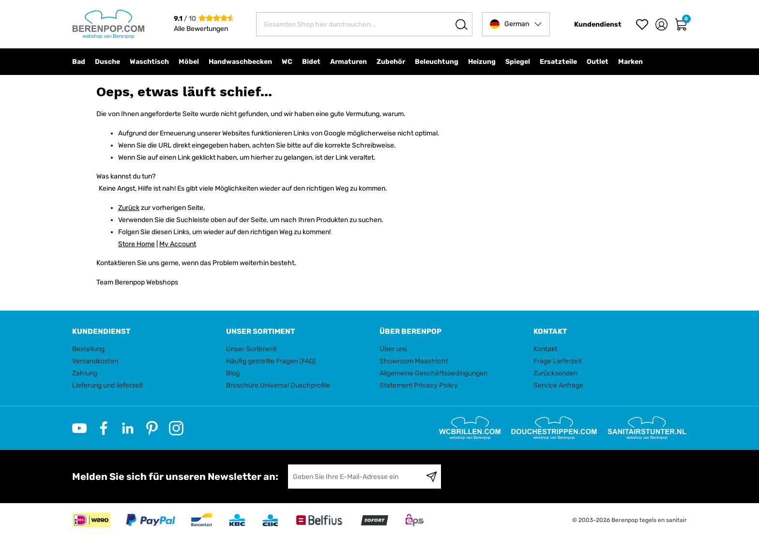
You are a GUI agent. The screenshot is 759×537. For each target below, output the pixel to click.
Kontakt (545, 349)
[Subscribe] (431, 476)
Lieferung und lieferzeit (107, 385)
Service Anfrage (558, 385)
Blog (233, 373)
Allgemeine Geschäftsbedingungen (433, 373)
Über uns (393, 349)
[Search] (461, 24)
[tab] (145, 331)
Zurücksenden (555, 373)
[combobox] (364, 24)
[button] (516, 24)
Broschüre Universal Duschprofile (278, 385)
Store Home (136, 244)
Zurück (128, 208)
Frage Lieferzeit (557, 361)
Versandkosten (95, 361)
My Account (177, 244)
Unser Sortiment (251, 349)
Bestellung (88, 349)
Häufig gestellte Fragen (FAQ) (271, 361)
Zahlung (84, 373)
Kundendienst (598, 24)
